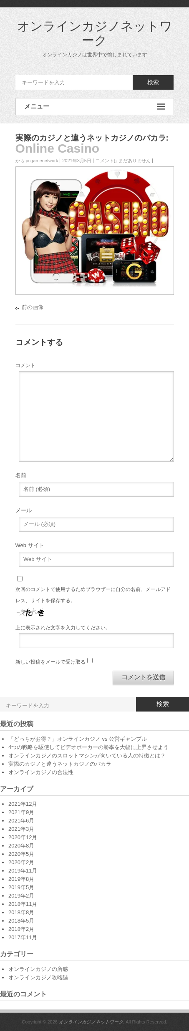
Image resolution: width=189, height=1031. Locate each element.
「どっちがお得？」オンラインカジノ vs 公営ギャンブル (77, 739)
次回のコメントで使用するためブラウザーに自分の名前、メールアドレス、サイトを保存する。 (93, 594)
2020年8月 (21, 845)
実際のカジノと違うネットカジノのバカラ (90, 137)
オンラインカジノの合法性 (40, 772)
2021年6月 (21, 820)
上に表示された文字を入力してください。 (63, 628)
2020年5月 (21, 854)
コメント (25, 365)
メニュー (94, 107)
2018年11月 (22, 904)
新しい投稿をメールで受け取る (50, 662)
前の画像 (32, 307)
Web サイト (29, 545)
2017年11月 (22, 937)
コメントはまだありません (123, 160)
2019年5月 (21, 887)
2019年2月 (21, 896)
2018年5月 (21, 921)
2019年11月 (22, 871)
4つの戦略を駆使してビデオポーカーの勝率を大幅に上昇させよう (88, 747)
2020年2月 (21, 862)
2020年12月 (22, 837)
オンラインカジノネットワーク (94, 33)
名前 (20, 475)
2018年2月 (21, 929)
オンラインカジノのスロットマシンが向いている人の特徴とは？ (87, 755)
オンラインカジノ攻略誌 (38, 977)
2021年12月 (22, 804)
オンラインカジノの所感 (38, 969)
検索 (153, 82)
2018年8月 (21, 912)
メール (23, 510)
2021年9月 (21, 812)
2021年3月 (21, 829)
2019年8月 (21, 879)
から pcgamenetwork (36, 160)
